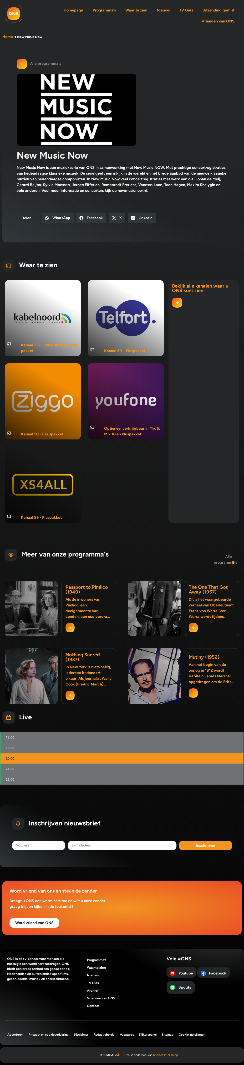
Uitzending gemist (218, 10)
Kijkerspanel (148, 1034)
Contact (93, 1006)
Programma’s (104, 10)
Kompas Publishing (165, 1055)
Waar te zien (136, 10)
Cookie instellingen (192, 1034)
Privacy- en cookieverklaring (49, 1034)
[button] (58, 218)
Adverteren (15, 1034)
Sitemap (167, 1034)
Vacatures (127, 1034)
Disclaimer (81, 1034)
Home (7, 36)
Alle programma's (45, 63)
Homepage (73, 10)
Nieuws (163, 10)
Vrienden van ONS (218, 21)
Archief (93, 991)
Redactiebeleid (104, 1034)
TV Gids (186, 10)
